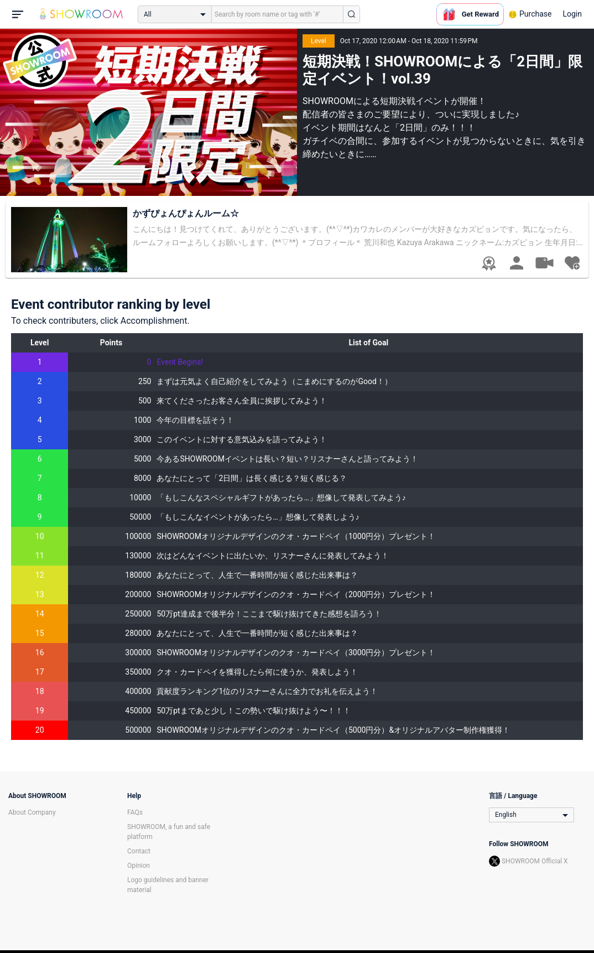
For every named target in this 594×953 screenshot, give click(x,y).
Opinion (138, 865)
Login (572, 13)
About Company (32, 812)
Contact (138, 851)
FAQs (135, 812)
